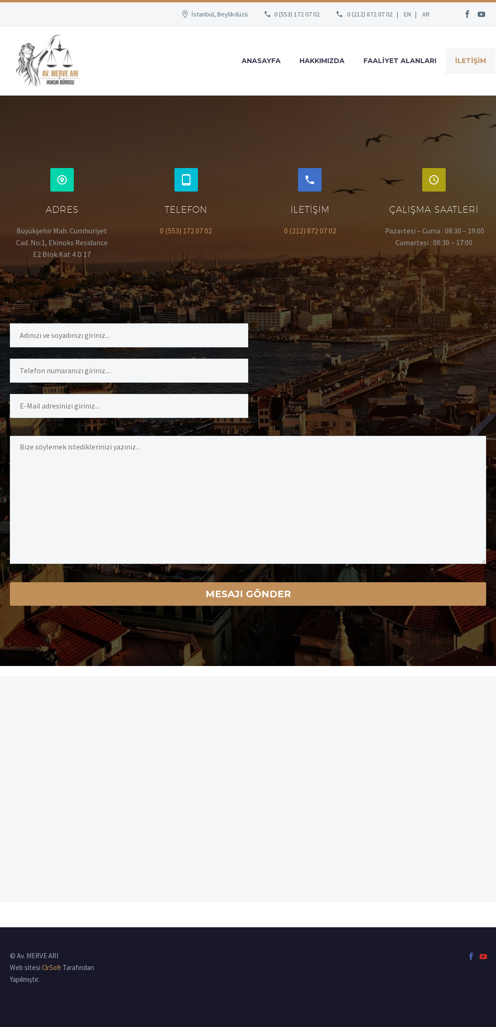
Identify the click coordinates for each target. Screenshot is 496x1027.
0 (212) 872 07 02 (370, 14)
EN (407, 14)
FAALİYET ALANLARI (399, 60)
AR (426, 14)
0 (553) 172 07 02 (297, 14)
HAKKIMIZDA (322, 60)
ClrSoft (51, 967)
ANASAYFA (261, 60)
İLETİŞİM (470, 60)
